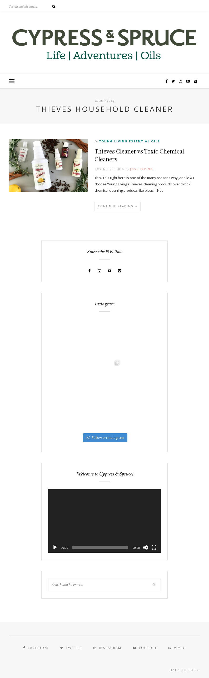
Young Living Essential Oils (129, 141)
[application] (104, 521)
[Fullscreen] (154, 547)
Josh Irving (141, 169)
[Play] (55, 547)
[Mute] (145, 547)
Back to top (185, 670)
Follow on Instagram (105, 437)
